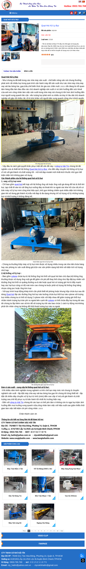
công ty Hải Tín (62, 166)
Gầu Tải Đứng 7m (15, 496)
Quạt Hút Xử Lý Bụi (38, 169)
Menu (13, 13)
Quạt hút (10, 294)
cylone (14, 276)
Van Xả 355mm (71, 496)
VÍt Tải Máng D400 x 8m (43, 469)
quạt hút (19, 184)
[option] (6, 56)
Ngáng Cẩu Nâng (43, 523)
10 (57, 531)
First (24, 531)
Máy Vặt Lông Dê (15, 523)
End (62, 531)
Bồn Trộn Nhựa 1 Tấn (43, 496)
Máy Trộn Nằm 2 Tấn (15, 469)
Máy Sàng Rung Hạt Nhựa (71, 469)
